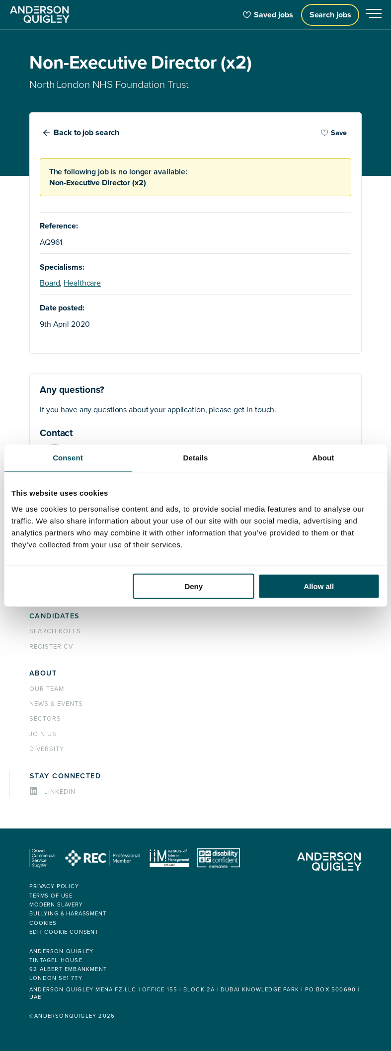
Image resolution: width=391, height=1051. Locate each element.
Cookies (43, 923)
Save (334, 133)
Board (50, 283)
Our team (46, 689)
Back (86, 133)
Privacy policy (54, 886)
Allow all (319, 586)
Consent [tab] (68, 457)
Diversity (46, 749)
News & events (55, 704)
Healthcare (82, 283)
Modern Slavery (56, 904)
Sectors (45, 719)
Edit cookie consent (63, 932)
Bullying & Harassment (67, 913)
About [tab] (323, 457)
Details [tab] (195, 457)
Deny (193, 586)
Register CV (51, 647)
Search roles (55, 631)
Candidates (54, 616)
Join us (43, 734)
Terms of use (51, 896)
